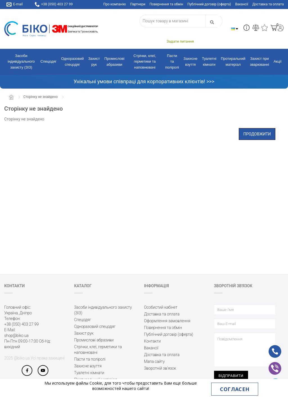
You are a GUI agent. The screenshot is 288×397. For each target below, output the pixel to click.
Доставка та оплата (268, 4)
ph (270, 348)
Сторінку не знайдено (40, 97)
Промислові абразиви (114, 61)
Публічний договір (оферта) (209, 4)
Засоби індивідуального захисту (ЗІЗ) (21, 62)
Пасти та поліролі (172, 62)
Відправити (231, 375)
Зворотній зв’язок (160, 368)
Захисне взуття (190, 61)
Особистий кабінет (160, 307)
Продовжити (257, 134)
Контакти (152, 341)
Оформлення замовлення (167, 321)
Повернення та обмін (166, 4)
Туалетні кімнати (209, 61)
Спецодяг (48, 61)
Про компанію (114, 4)
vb (270, 365)
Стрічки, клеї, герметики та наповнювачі (145, 62)
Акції (278, 61)
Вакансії (241, 4)
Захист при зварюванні (259, 61)
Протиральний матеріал (233, 61)
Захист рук (94, 61)
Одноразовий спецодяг (72, 61)
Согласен (234, 389)
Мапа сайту (154, 361)
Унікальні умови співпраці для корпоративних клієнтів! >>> (144, 81)
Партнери (137, 4)
